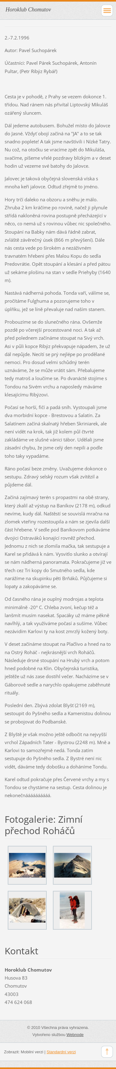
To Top (107, 1052)
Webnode (75, 1034)
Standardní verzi (61, 1052)
